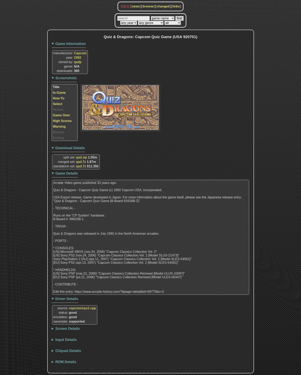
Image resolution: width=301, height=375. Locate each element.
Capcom (80, 53)
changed (163, 6)
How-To (58, 98)
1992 (77, 57)
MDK (125, 6)
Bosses (58, 132)
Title (56, 87)
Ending (58, 138)
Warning (59, 126)
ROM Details (65, 362)
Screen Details (67, 329)
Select (57, 104)
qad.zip (81, 157)
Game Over (61, 115)
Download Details (70, 148)
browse (148, 6)
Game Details (66, 173)
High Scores (62, 121)
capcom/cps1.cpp (82, 308)
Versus (58, 109)
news (136, 6)
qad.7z (81, 162)
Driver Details (66, 299)
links (176, 6)
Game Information (70, 44)
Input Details (66, 340)
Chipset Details (68, 351)
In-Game (59, 92)
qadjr (78, 62)
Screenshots (66, 78)
